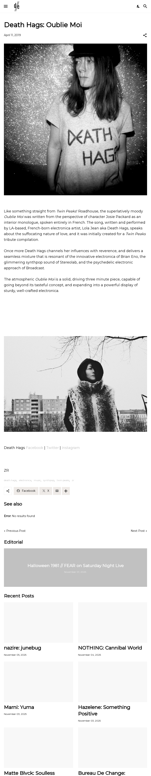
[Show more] (66, 491)
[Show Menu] (5, 6)
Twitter (52, 448)
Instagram (71, 448)
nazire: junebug (22, 648)
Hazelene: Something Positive (104, 710)
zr (73, 480)
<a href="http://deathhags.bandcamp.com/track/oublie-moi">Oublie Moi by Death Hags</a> (75, 317)
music (37, 480)
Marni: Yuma (19, 707)
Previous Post (16, 531)
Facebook (34, 448)
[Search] (146, 6)
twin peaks (63, 480)
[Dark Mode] (138, 6)
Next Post (138, 531)
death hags (10, 480)
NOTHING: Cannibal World (110, 648)
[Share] (145, 35)
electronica (25, 480)
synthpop (48, 480)
